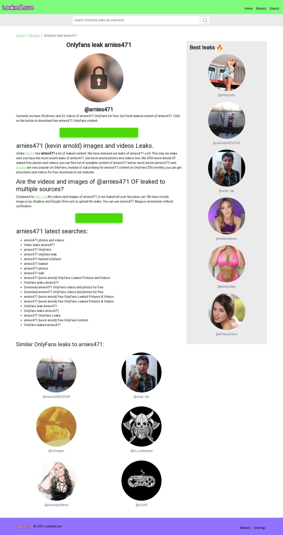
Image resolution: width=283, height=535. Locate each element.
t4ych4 (30, 153)
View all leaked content (99, 218)
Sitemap (259, 528)
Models (261, 8)
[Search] (141, 20)
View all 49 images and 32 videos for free (99, 132)
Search (274, 8)
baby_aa (40, 197)
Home (248, 8)
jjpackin (21, 167)
